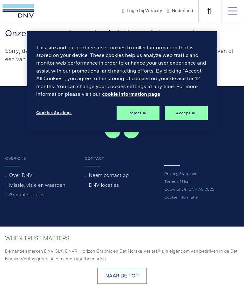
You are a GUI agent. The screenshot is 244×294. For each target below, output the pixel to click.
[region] (122, 81)
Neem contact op (109, 175)
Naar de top (122, 276)
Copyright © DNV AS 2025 (189, 189)
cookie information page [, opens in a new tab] (131, 94)
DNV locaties (104, 185)
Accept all (186, 112)
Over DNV (21, 175)
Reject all (138, 112)
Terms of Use (176, 181)
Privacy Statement (181, 173)
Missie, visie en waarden (37, 185)
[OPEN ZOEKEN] (209, 11)
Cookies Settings (53, 112)
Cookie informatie (181, 197)
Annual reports (26, 195)
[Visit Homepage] (18, 11)
